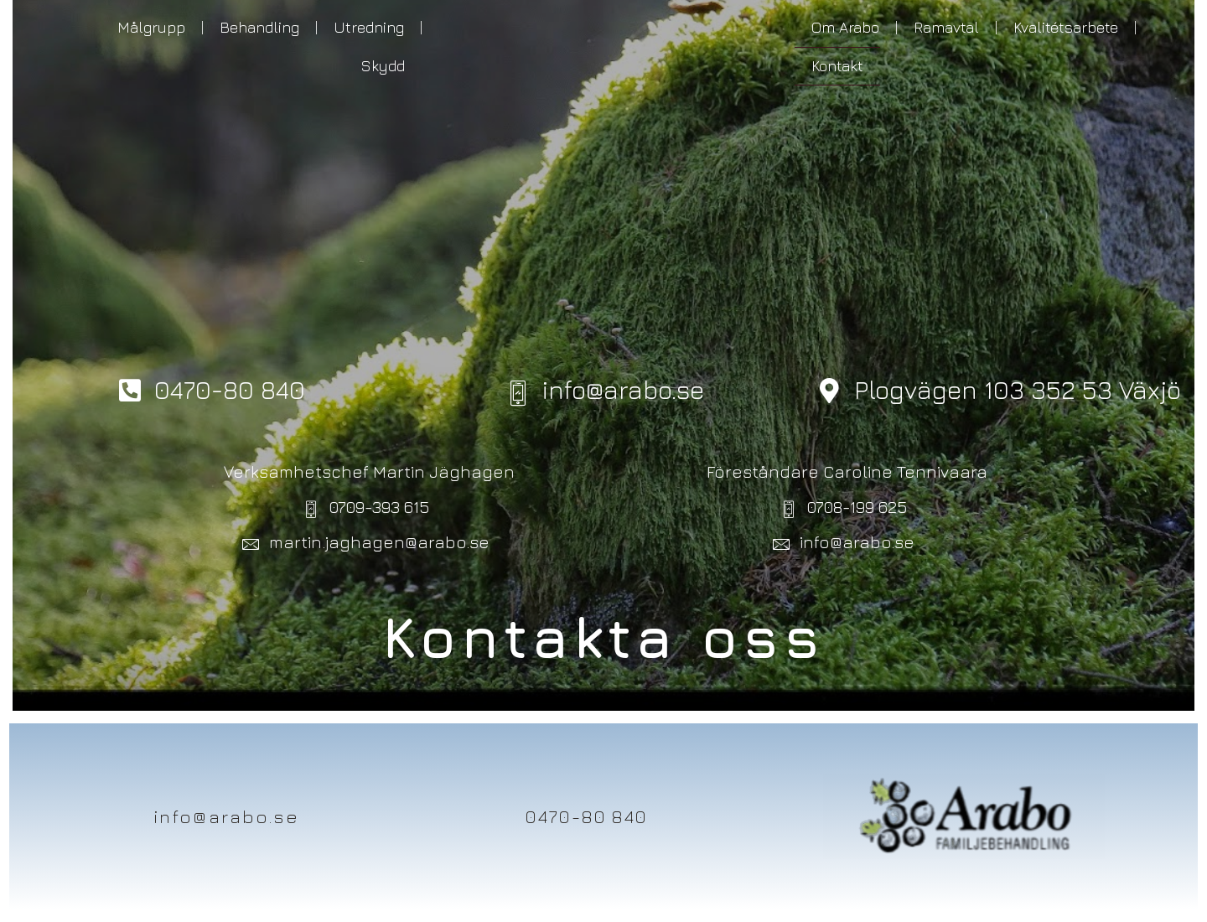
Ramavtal (946, 27)
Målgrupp (151, 27)
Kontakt (837, 66)
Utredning (369, 27)
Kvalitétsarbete (1065, 27)
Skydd (383, 66)
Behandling (259, 27)
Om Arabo (845, 27)
